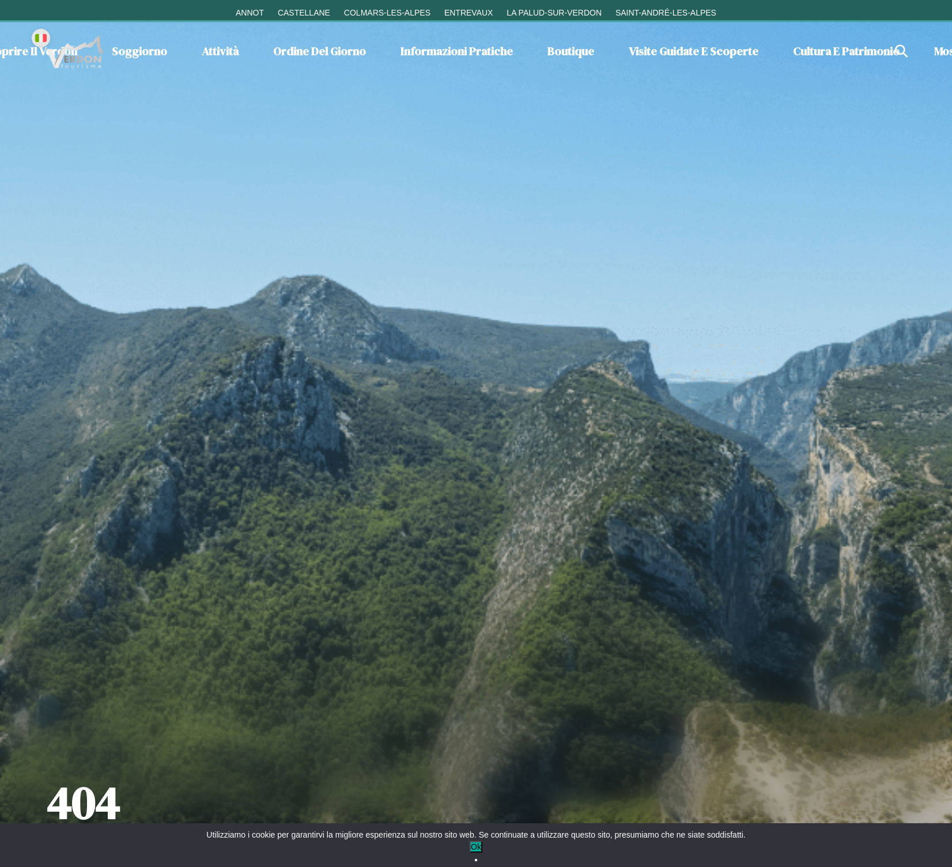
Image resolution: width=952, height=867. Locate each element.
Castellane (304, 12)
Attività (220, 51)
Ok (476, 846)
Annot (250, 12)
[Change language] (41, 38)
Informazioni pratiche (457, 51)
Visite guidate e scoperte (693, 51)
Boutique (570, 51)
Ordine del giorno (319, 51)
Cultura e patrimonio (846, 51)
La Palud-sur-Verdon (554, 12)
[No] (476, 860)
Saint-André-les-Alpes (665, 12)
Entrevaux (468, 12)
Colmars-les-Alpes (387, 12)
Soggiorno (139, 51)
